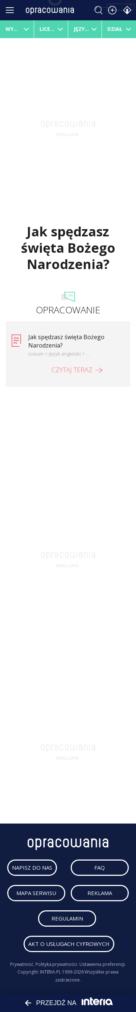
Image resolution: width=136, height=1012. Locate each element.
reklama (99, 893)
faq (99, 867)
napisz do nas (32, 867)
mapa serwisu (36, 893)
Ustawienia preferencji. (102, 964)
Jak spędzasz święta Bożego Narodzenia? (66, 341)
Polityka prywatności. (57, 964)
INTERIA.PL (50, 972)
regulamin (67, 918)
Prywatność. (22, 964)
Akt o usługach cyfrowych (69, 943)
